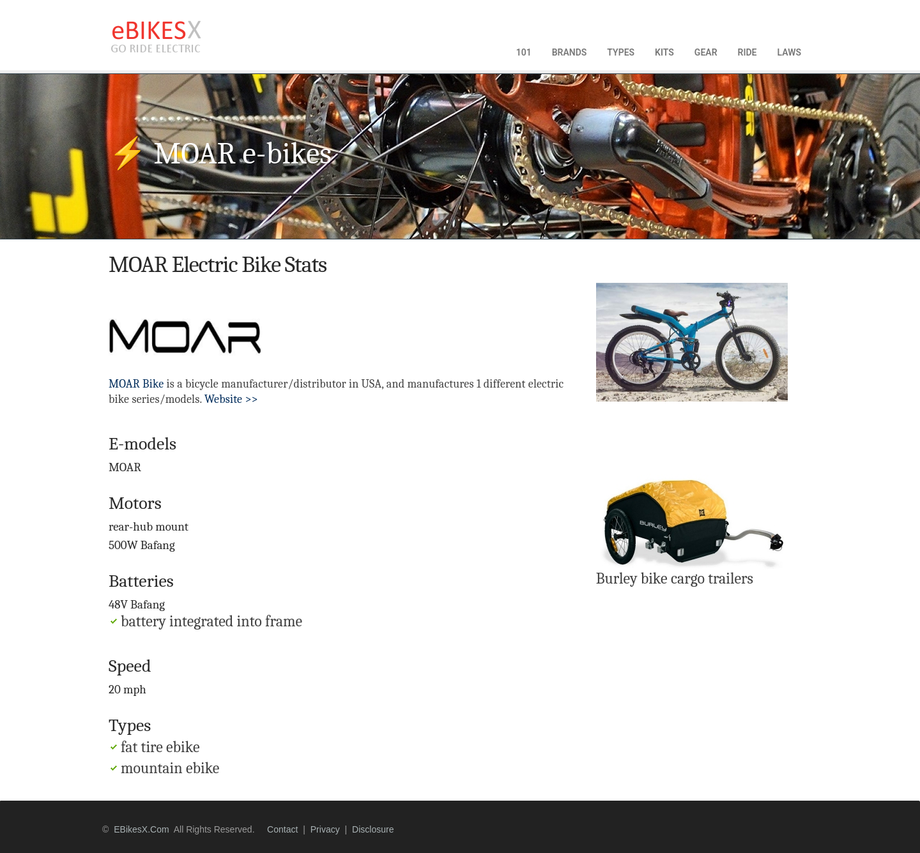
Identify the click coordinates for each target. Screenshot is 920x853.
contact (282, 829)
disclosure (373, 829)
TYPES (620, 52)
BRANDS (569, 52)
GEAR (705, 52)
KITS (664, 52)
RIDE (747, 52)
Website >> (231, 399)
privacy (325, 829)
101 (524, 52)
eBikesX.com (141, 829)
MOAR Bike (136, 384)
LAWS (789, 52)
